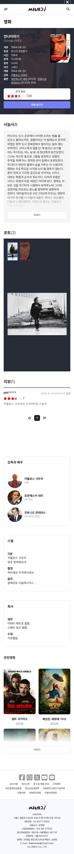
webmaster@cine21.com (41, 843)
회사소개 (25, 784)
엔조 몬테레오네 (17, 562)
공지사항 (14, 784)
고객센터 (57, 784)
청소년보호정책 (32, 788)
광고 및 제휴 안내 (41, 784)
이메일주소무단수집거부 (54, 788)
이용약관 (21, 792)
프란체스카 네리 (19, 78)
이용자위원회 (51, 792)
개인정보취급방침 (13, 788)
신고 (68, 393)
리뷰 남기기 (37, 104)
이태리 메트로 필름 (19, 623)
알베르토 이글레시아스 (21, 583)
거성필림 (13, 638)
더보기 (37, 215)
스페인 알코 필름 (17, 627)
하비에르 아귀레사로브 (21, 572)
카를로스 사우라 (19, 75)
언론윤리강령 (35, 792)
